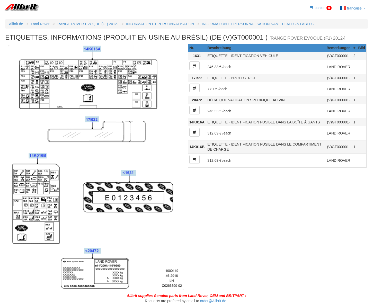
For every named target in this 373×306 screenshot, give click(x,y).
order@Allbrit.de (213, 301)
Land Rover (40, 24)
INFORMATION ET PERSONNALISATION (160, 24)
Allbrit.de (16, 24)
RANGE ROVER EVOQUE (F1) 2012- (87, 24)
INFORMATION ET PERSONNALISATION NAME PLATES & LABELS (258, 24)
